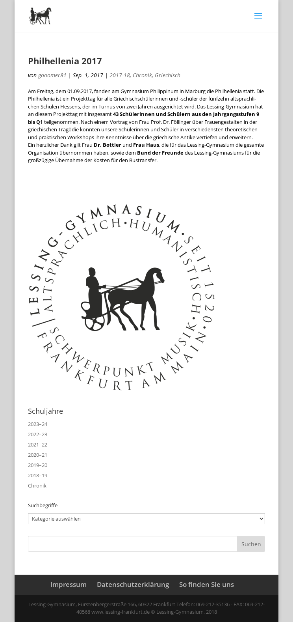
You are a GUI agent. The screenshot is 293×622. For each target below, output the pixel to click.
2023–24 (37, 424)
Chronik (142, 75)
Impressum (68, 584)
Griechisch (167, 75)
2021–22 (37, 444)
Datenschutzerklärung (133, 584)
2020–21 (37, 454)
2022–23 (37, 434)
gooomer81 (52, 75)
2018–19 (37, 475)
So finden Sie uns (206, 584)
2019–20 (37, 465)
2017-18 (119, 75)
